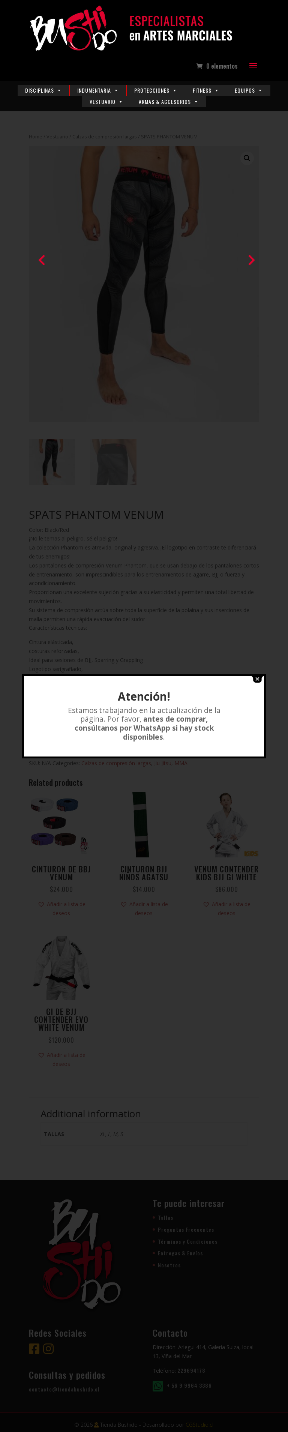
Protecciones (155, 90)
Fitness (206, 90)
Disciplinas (43, 90)
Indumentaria (98, 90)
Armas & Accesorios (169, 101)
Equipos (249, 90)
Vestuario (106, 101)
